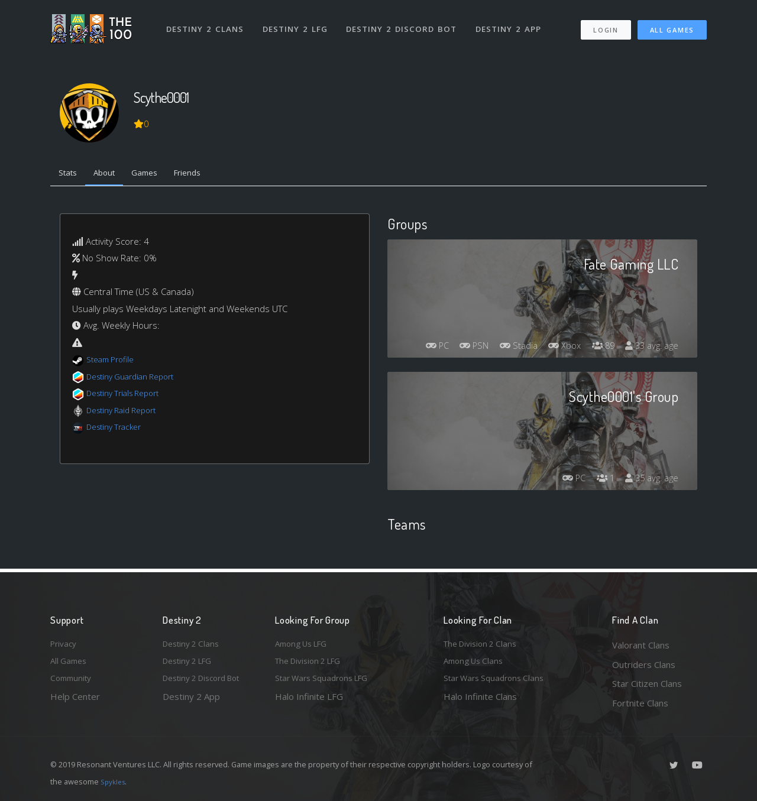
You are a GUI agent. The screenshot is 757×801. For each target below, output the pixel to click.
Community (73, 683)
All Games (672, 24)
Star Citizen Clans (647, 683)
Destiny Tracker (117, 430)
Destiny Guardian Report (136, 379)
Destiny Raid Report (126, 413)
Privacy (65, 645)
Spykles (114, 781)
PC (475, 328)
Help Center (75, 703)
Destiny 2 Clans (207, 22)
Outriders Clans (643, 664)
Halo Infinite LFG (309, 703)
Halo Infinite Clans (480, 703)
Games (157, 174)
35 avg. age (649, 481)
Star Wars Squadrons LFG (327, 683)
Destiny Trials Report (128, 396)
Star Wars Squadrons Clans (498, 683)
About (112, 174)
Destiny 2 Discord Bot (405, 22)
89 (656, 328)
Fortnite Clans (640, 703)
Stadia (565, 328)
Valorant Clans (640, 645)
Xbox (614, 328)
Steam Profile (113, 362)
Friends (206, 174)
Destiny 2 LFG (298, 22)
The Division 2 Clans (484, 645)
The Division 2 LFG (313, 664)
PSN (516, 328)
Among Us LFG (305, 645)
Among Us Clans (476, 664)
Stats (70, 174)
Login (605, 24)
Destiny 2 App (512, 22)
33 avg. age (649, 349)
